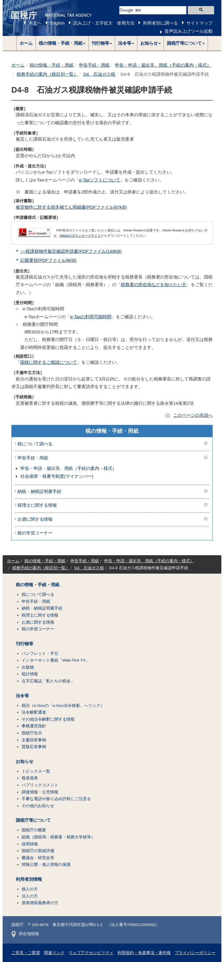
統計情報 (30, 674)
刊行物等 (24, 643)
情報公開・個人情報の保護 (46, 864)
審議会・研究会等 (38, 858)
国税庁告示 (32, 733)
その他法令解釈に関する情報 (48, 719)
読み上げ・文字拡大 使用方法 (103, 22)
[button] (62, 43)
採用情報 (30, 844)
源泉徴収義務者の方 (40, 903)
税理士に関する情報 (37, 505)
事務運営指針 (34, 726)
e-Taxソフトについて (99, 179)
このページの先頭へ (193, 415)
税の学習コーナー (35, 533)
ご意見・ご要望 (25, 953)
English (57, 22)
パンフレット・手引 (40, 653)
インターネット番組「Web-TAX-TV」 (56, 660)
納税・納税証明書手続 (39, 491)
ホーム (26, 43)
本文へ (35, 22)
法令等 (22, 695)
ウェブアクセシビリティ (91, 953)
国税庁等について (33, 820)
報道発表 (30, 778)
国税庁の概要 (34, 830)
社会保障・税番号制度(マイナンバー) (56, 476)
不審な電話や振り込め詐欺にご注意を (56, 799)
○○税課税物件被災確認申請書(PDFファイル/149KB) (71, 251)
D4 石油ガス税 (99, 74)
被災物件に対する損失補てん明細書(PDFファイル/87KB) (71, 207)
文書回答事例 (34, 740)
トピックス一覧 (36, 771)
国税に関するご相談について (48, 362)
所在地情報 (25, 934)
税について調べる (35, 444)
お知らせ (24, 761)
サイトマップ (199, 22)
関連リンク (54, 953)
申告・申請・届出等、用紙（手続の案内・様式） (163, 65)
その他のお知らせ (38, 806)
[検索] (153, 10)
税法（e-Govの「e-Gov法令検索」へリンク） (63, 705)
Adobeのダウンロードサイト (80, 235)
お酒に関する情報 (35, 519)
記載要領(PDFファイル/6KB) (48, 260)
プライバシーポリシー (195, 953)
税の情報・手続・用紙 (52, 65)
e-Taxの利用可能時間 (91, 316)
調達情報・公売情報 (40, 792)
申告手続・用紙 (94, 65)
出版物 (28, 667)
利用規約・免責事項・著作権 (144, 953)
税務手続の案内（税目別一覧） (47, 74)
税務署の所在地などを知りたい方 (153, 284)
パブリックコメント (40, 785)
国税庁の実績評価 (38, 851)
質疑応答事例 (34, 747)
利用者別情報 (29, 879)
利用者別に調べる (160, 22)
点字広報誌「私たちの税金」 (48, 681)
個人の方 (30, 889)
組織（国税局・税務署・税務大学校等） (58, 837)
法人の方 (30, 896)
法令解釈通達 (34, 712)
